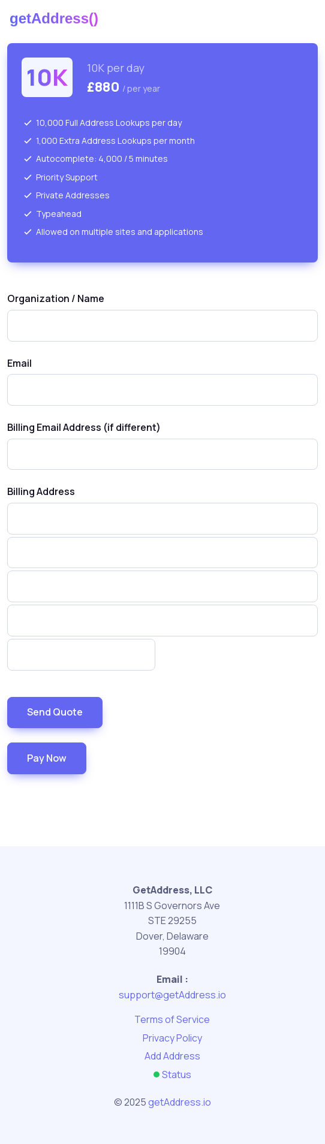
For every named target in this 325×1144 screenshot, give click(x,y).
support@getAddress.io (172, 994)
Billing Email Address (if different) (84, 427)
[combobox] (162, 326)
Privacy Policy (172, 1038)
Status (172, 1074)
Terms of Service (172, 1019)
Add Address (172, 1055)
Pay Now (47, 758)
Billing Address (41, 491)
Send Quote (55, 712)
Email (19, 363)
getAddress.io (179, 1102)
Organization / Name (55, 298)
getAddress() (54, 18)
